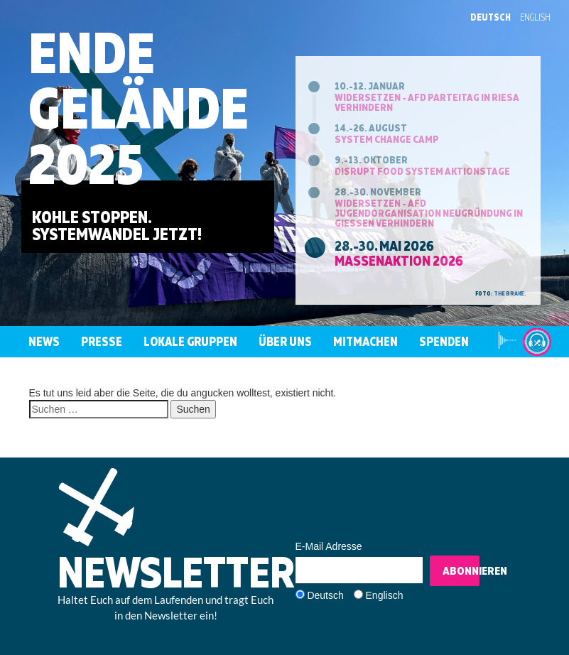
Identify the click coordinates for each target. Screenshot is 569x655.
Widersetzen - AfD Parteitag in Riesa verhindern (427, 102)
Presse (101, 341)
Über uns (285, 341)
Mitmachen (365, 341)
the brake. (510, 293)
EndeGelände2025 (138, 107)
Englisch (384, 595)
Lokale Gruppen (190, 341)
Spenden (444, 341)
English (535, 17)
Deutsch (490, 17)
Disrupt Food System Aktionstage (422, 171)
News (44, 341)
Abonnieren (461, 570)
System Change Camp (387, 139)
